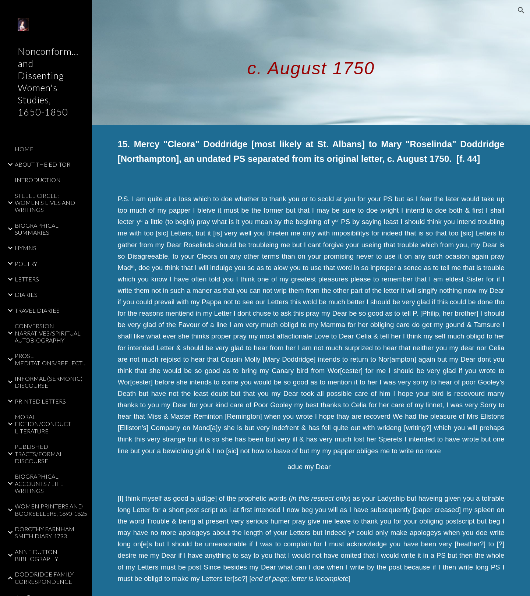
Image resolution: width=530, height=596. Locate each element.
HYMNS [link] (25, 247)
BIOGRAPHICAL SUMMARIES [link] (37, 229)
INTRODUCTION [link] (38, 179)
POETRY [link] (26, 263)
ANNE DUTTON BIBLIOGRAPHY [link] (36, 555)
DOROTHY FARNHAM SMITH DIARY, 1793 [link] (44, 532)
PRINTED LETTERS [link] (40, 401)
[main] (311, 62)
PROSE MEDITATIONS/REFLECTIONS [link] (51, 359)
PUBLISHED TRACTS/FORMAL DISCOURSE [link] (39, 453)
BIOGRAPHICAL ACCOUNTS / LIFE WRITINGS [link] (39, 483)
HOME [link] (24, 148)
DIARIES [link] (26, 294)
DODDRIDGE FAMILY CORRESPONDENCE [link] (44, 578)
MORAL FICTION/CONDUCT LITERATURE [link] (43, 423)
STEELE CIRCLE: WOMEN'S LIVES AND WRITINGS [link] (45, 202)
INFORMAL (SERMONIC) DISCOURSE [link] (48, 382)
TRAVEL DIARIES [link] (37, 310)
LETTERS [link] (27, 279)
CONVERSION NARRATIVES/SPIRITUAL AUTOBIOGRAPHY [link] (48, 333)
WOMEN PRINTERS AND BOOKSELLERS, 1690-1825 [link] (51, 510)
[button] (521, 10)
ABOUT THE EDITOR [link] (42, 164)
